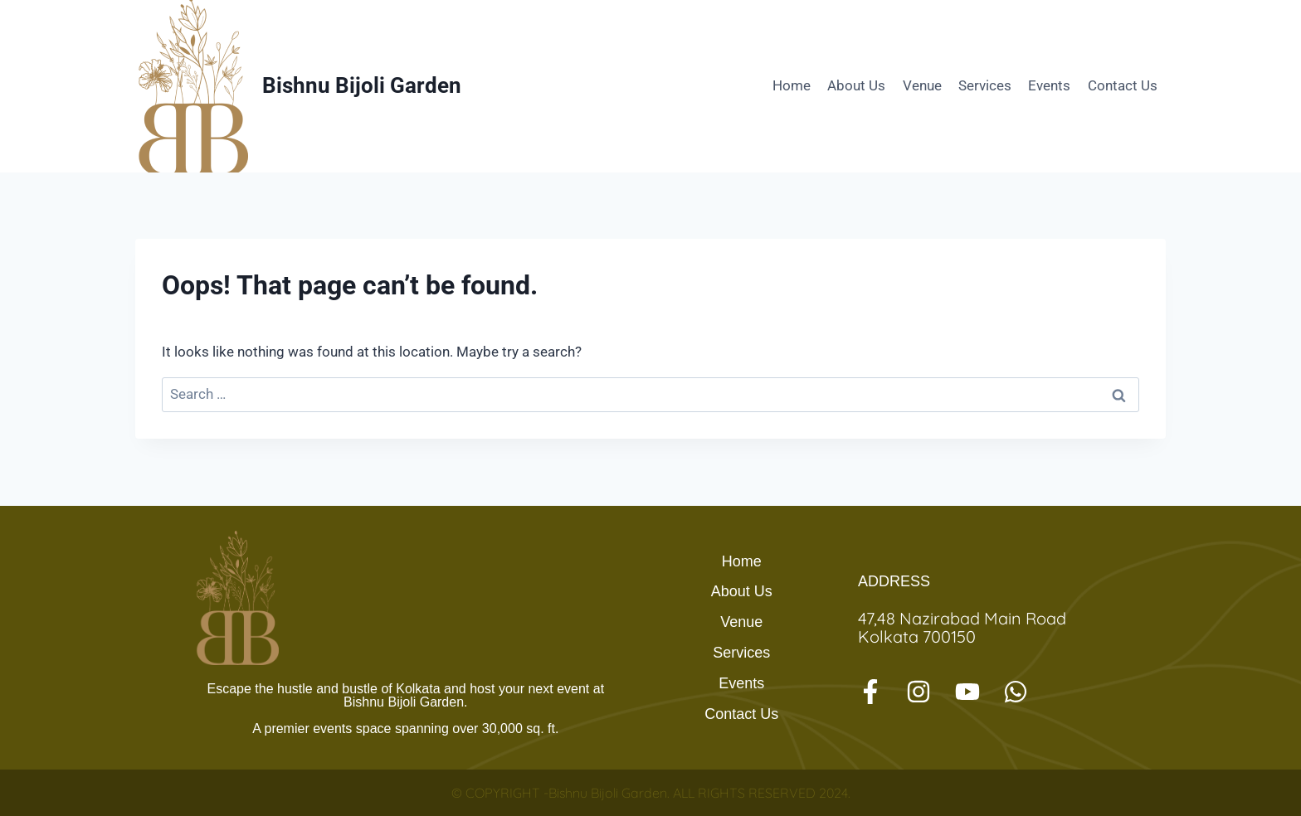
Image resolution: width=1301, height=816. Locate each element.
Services (984, 85)
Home (791, 85)
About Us (856, 85)
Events (1049, 85)
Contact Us (1122, 85)
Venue (922, 85)
